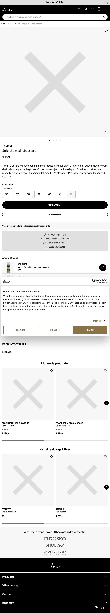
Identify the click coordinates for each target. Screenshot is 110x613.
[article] (28, 398)
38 (28, 194)
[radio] (6, 194)
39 (39, 194)
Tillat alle (89, 330)
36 (6, 194)
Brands (4, 24)
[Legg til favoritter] (106, 31)
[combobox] (53, 17)
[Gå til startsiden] (7, 9)
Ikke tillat (20, 330)
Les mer (6, 176)
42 (71, 194)
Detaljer (97, 320)
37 (17, 194)
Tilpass (55, 330)
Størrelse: (6, 188)
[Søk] (104, 17)
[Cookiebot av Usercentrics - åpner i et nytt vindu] (94, 281)
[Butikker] (79, 8)
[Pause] (107, 2)
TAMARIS (13, 24)
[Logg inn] (85, 8)
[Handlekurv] (99, 8)
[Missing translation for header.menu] (105, 8)
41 (60, 194)
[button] (102, 267)
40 (49, 194)
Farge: (7, 184)
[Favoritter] (92, 8)
